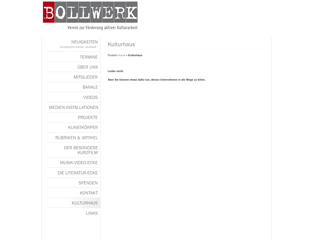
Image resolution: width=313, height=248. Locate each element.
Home (121, 55)
